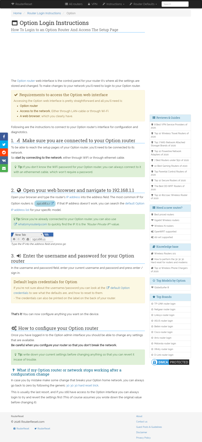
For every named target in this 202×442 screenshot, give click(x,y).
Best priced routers (162, 214)
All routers (73, 4)
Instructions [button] (113, 4)
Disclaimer (141, 432)
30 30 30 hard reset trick (82, 385)
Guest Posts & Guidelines (149, 427)
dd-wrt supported (162, 237)
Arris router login (161, 337)
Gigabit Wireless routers (165, 220)
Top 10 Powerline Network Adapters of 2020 (166, 153)
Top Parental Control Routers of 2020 (169, 173)
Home (17, 13)
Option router (26, 80)
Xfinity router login (162, 349)
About (139, 416)
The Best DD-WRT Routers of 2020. (168, 188)
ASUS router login (162, 320)
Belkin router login (162, 326)
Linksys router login (163, 315)
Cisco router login (162, 332)
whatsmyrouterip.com (31, 224)
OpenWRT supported (164, 231)
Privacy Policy (143, 437)
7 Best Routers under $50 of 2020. (170, 160)
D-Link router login (162, 354)
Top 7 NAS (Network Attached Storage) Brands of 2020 (168, 144)
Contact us (141, 421)
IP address (73, 197)
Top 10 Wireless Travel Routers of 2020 (170, 135)
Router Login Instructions (44, 13)
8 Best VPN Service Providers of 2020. (169, 126)
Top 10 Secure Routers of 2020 (168, 180)
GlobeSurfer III (160, 287)
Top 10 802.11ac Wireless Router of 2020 (169, 197)
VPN (92, 4)
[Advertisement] (78, 56)
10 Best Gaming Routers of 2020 (169, 165)
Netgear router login (163, 309)
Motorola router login (163, 343)
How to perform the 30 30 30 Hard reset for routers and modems (169, 261)
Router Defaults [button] (143, 4)
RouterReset (21, 4)
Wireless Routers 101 (163, 253)
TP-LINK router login (163, 303)
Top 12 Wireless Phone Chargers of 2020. (169, 270)
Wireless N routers (162, 225)
